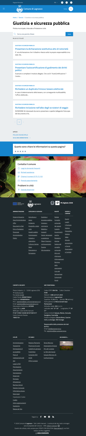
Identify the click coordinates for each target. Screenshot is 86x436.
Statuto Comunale (18, 388)
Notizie (56, 217)
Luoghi (67, 222)
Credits (15, 400)
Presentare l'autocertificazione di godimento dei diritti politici (41, 69)
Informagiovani (59, 259)
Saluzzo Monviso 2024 (51, 355)
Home (15, 17)
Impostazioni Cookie (19, 397)
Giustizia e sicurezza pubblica (24, 45)
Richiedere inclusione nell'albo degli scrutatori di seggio (41, 107)
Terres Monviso (48, 343)
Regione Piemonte (34, 343)
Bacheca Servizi (18, 385)
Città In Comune (52, 426)
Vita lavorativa (45, 250)
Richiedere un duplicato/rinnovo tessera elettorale (39, 89)
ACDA (30, 358)
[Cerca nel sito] (71, 9)
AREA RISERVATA (42, 433)
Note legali (16, 394)
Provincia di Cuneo (34, 346)
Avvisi (56, 280)
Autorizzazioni (33, 235)
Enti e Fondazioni (18, 229)
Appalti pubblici (33, 232)
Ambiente (32, 223)
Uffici (14, 223)
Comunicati (57, 277)
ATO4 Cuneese (33, 361)
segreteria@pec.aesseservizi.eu (56, 331)
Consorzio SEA (33, 355)
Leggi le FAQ (17, 364)
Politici (15, 238)
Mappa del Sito (17, 409)
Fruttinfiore (32, 352)
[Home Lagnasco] (30, 9)
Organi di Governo (18, 217)
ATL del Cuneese (49, 349)
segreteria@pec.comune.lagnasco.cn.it (29, 302)
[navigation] (4, 9)
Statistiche (16, 406)
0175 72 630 (20, 295)
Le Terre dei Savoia (49, 352)
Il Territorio (68, 225)
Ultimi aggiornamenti (19, 403)
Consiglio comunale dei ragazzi (57, 223)
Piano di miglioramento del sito (18, 358)
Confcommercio (48, 358)
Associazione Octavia (50, 346)
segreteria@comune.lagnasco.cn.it (27, 304)
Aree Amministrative (19, 220)
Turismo (43, 247)
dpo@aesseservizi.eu (54, 329)
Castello (57, 229)
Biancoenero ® (58, 428)
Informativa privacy (19, 391)
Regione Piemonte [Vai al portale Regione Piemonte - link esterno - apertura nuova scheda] (18, 2)
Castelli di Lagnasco (35, 349)
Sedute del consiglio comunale (57, 247)
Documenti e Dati (18, 226)
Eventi (67, 219)
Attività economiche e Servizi (68, 243)
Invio (69, 34)
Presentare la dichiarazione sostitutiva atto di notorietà (41, 49)
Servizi (21, 17)
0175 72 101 (19, 292)
